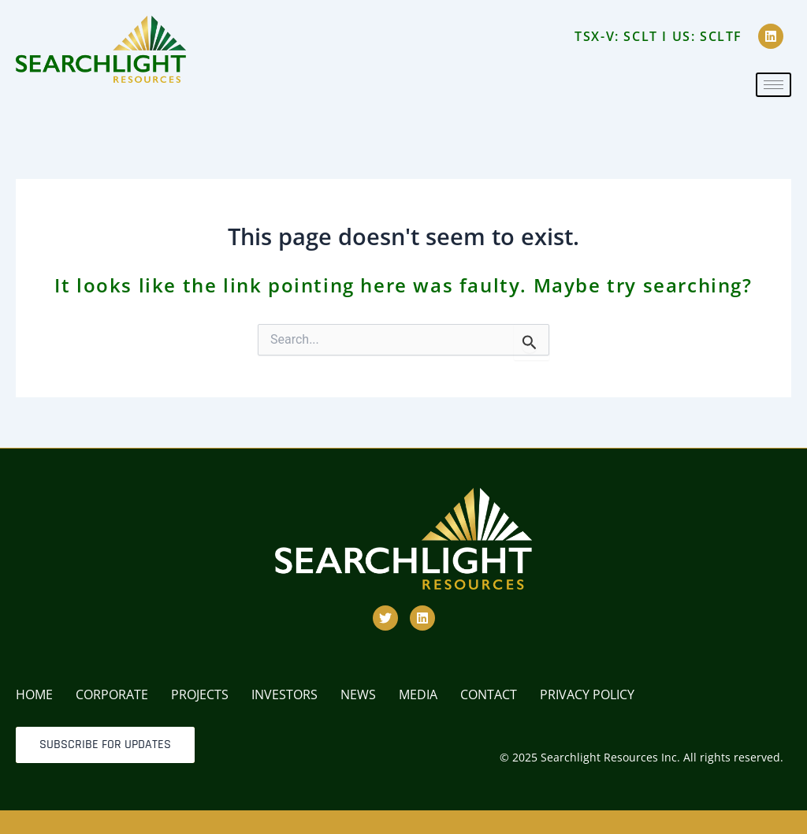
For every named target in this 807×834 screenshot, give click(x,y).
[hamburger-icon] (773, 85)
